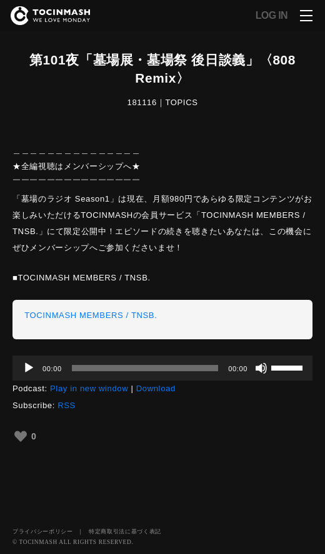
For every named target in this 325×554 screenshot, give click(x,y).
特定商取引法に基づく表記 (125, 531)
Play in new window (89, 388)
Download (156, 388)
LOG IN (272, 16)
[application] (162, 368)
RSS (67, 405)
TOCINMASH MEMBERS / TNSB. (90, 315)
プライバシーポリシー (42, 531)
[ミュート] (261, 368)
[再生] (28, 368)
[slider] (145, 368)
